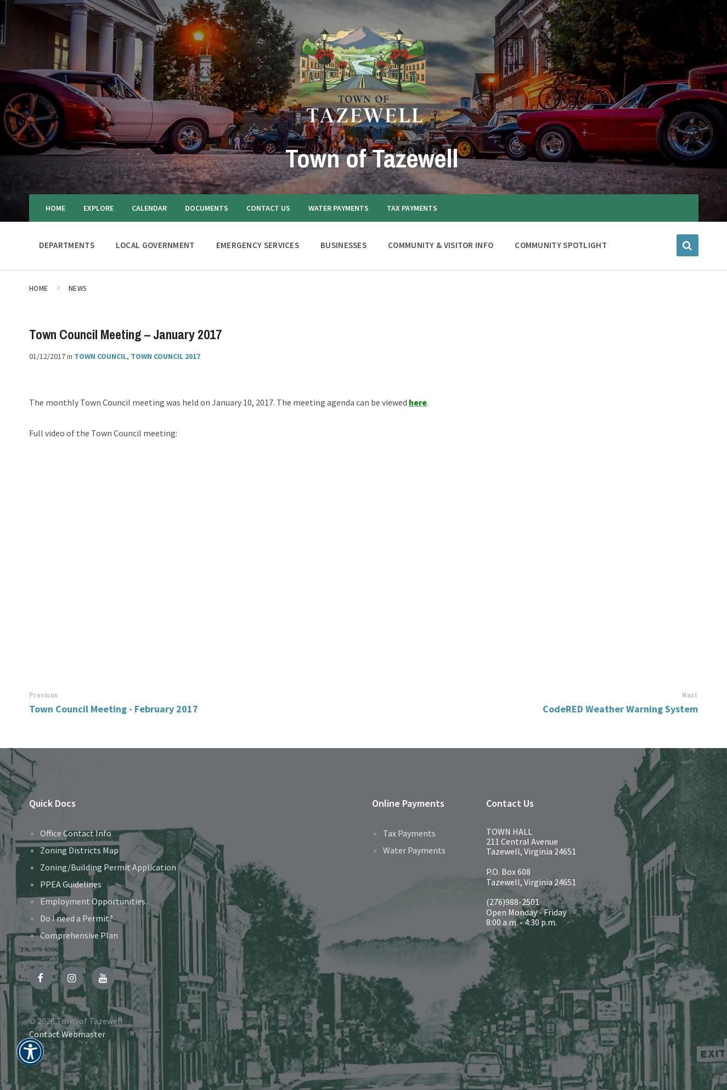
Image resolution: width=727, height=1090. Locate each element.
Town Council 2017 (165, 356)
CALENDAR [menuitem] (149, 208)
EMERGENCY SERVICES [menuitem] (257, 245)
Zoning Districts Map (79, 850)
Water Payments (414, 850)
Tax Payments (409, 833)
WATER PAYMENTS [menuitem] (338, 208)
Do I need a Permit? (76, 918)
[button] (30, 1059)
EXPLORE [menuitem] (98, 208)
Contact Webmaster (67, 1034)
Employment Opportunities (92, 901)
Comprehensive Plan (79, 935)
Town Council (100, 356)
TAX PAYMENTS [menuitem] (412, 208)
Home (38, 288)
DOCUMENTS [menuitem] (206, 208)
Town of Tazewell (372, 158)
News (78, 288)
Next (689, 695)
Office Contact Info (75, 833)
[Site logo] (363, 133)
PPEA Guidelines (71, 884)
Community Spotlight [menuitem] (561, 245)
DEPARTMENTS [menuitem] (66, 245)
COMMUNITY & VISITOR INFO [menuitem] (440, 245)
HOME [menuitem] (55, 208)
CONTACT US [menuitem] (268, 208)
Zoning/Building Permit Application (108, 867)
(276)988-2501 (512, 901)
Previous (43, 695)
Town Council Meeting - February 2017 (113, 709)
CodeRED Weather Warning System (620, 709)
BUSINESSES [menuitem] (343, 245)
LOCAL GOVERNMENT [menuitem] (155, 245)
